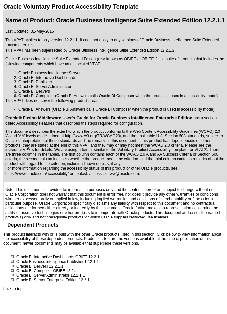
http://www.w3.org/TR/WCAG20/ (93, 136)
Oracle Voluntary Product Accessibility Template (71, 6)
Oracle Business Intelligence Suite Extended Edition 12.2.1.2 (121, 50)
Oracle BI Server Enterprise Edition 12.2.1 (52, 280)
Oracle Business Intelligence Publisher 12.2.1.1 (57, 261)
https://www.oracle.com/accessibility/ (37, 173)
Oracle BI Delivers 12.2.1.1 (39, 266)
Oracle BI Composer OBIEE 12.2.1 (46, 271)
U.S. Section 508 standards (180, 136)
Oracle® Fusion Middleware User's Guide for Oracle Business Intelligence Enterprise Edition (98, 117)
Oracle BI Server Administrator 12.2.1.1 (50, 275)
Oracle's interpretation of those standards (41, 140)
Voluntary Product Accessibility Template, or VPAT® (162, 150)
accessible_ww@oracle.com (114, 173)
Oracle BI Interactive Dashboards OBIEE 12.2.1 (57, 257)
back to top (13, 289)
